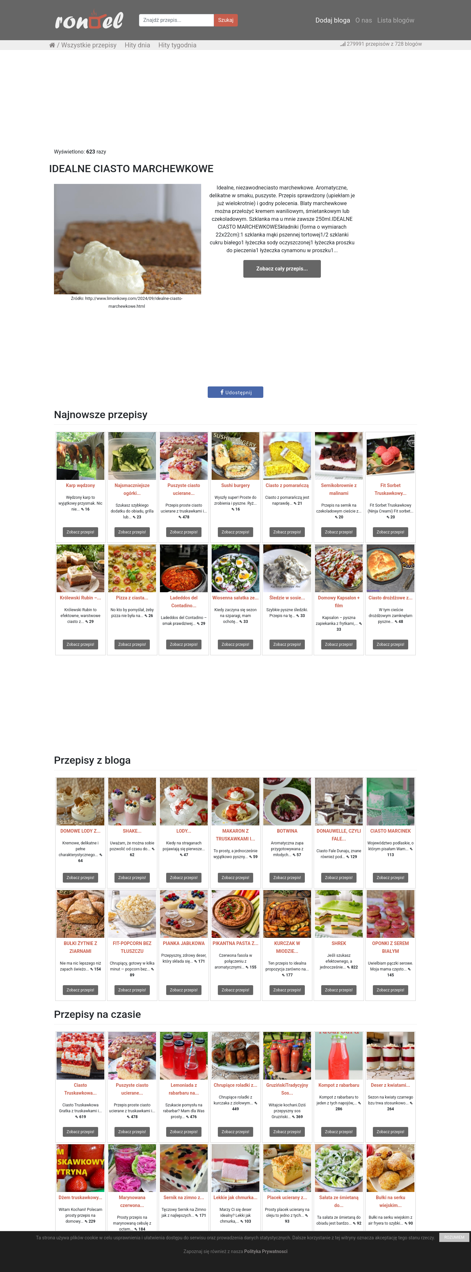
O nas (364, 20)
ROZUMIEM (454, 1237)
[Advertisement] (235, 102)
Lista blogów (395, 20)
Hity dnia (137, 45)
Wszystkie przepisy (88, 45)
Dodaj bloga (332, 20)
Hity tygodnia (177, 45)
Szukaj (226, 20)
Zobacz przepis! (80, 532)
